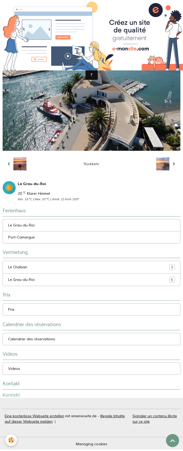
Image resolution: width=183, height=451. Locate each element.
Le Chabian (91, 267)
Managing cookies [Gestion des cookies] (91, 444)
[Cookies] (11, 440)
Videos (14, 368)
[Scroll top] (172, 440)
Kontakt (11, 395)
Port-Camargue (21, 237)
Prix (11, 309)
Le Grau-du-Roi (21, 225)
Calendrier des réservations (31, 339)
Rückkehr (91, 164)
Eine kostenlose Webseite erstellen (34, 416)
